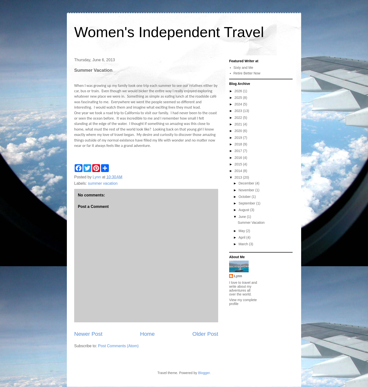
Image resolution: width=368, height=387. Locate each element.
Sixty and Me (243, 68)
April (242, 237)
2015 (239, 164)
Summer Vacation (251, 222)
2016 (239, 158)
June (242, 217)
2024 (239, 104)
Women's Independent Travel (169, 32)
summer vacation (103, 183)
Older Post (205, 334)
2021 (239, 124)
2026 (239, 91)
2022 (239, 118)
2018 (239, 144)
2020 (239, 131)
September (247, 203)
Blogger (204, 373)
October (245, 197)
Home (147, 334)
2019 (239, 138)
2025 (239, 98)
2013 (239, 177)
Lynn (238, 276)
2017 (239, 151)
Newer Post (88, 334)
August (244, 210)
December (246, 183)
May (242, 231)
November (246, 190)
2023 (239, 111)
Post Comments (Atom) (118, 346)
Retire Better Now (247, 73)
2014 (239, 171)
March (243, 244)
